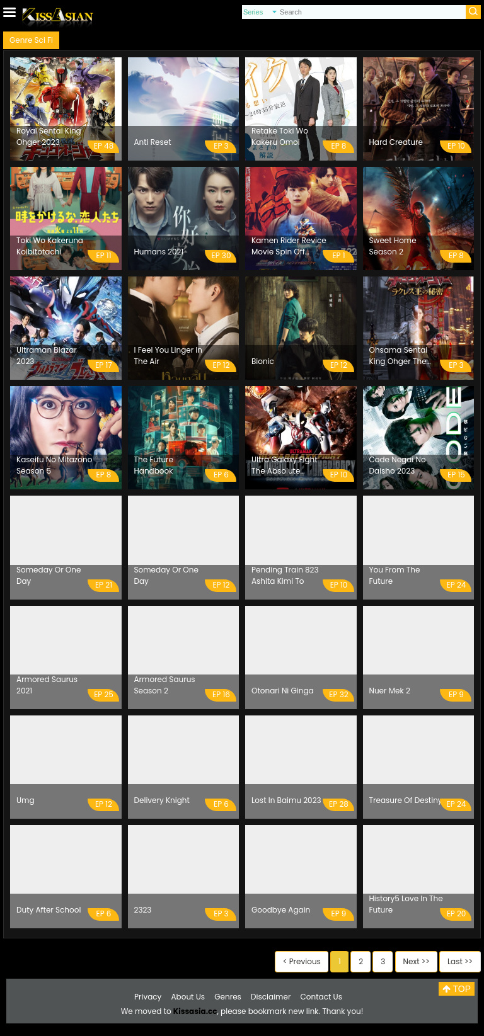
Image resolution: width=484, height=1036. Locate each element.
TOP (456, 989)
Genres (227, 996)
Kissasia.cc (195, 1011)
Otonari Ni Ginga (282, 690)
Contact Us (321, 996)
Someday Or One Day (48, 575)
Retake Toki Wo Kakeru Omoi (279, 136)
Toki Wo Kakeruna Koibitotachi (49, 246)
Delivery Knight (162, 800)
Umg (25, 800)
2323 (143, 909)
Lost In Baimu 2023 (286, 800)
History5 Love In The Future (406, 904)
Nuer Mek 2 (389, 690)
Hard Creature (396, 142)
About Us (188, 996)
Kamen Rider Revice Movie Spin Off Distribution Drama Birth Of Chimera (288, 246)
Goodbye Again (280, 909)
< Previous (302, 961)
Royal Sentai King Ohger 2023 (48, 136)
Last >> (460, 961)
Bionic (262, 361)
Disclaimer (271, 996)
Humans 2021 (159, 251)
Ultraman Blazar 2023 (46, 355)
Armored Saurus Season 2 (164, 685)
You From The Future (394, 575)
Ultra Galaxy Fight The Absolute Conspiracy (284, 465)
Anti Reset (152, 142)
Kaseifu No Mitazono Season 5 (54, 465)
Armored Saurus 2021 (47, 685)
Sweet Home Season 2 (393, 246)
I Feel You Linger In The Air (168, 355)
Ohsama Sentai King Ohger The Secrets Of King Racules (398, 355)
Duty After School (48, 909)
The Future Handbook (154, 465)
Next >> (416, 961)
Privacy (147, 996)
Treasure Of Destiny (405, 800)
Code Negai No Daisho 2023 (397, 465)
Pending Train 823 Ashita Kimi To (285, 575)
